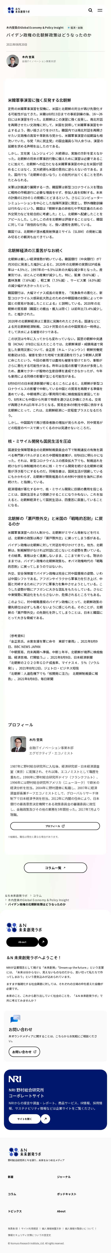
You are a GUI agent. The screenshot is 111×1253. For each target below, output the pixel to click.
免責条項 (13, 1228)
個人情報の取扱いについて (79, 1228)
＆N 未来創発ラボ (16, 896)
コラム (37, 896)
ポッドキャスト (66, 1194)
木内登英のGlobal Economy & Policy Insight (38, 900)
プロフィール (52, 826)
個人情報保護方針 (51, 1228)
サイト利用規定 (29, 1228)
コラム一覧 (53, 867)
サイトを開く (24, 1118)
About (22, 942)
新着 (10, 1177)
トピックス (15, 1211)
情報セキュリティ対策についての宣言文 (29, 1235)
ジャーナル (64, 1177)
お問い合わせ (22, 1051)
